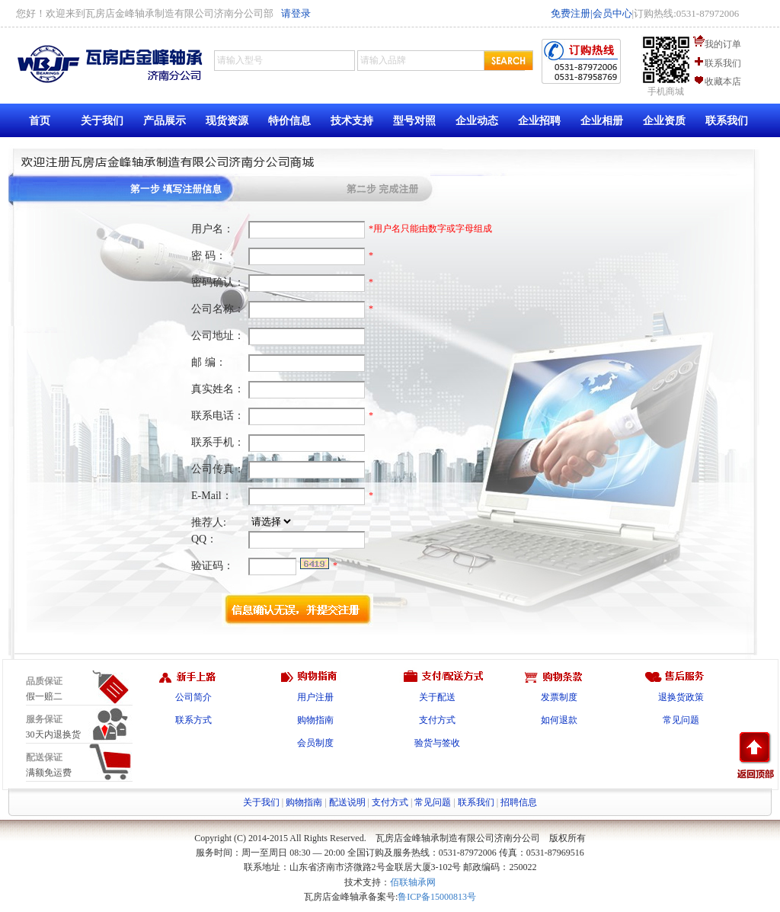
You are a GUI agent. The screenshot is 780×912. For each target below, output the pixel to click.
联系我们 (723, 63)
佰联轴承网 (413, 882)
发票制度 (559, 697)
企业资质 (664, 120)
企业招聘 (539, 120)
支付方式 (437, 720)
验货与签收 (437, 743)
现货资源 (227, 120)
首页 (39, 120)
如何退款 (559, 720)
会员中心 (612, 13)
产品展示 (164, 120)
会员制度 (315, 743)
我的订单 (723, 44)
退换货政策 (681, 697)
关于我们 (102, 120)
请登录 (296, 13)
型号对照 (414, 120)
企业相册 (601, 120)
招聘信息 (518, 802)
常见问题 (681, 720)
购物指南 (315, 720)
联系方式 (193, 720)
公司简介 (193, 697)
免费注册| (572, 13)
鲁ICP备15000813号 (437, 896)
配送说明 (347, 802)
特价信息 (289, 120)
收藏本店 (723, 81)
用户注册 (315, 697)
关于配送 (437, 697)
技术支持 (352, 120)
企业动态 (477, 120)
